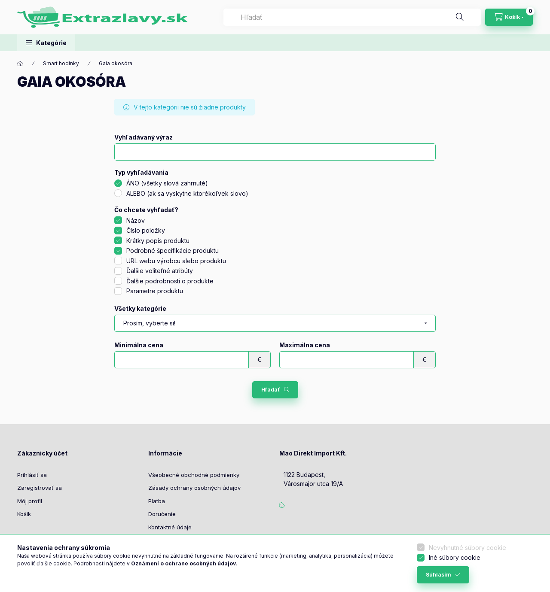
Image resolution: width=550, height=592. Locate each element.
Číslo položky (145, 230)
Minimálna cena (138, 345)
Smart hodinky (61, 63)
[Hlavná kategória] (20, 63)
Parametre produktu (154, 290)
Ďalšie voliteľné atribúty (159, 270)
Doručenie (162, 513)
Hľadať (270, 389)
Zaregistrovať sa (39, 487)
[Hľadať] (459, 17)
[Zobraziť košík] (509, 17)
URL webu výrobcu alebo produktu (176, 260)
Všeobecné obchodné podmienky (193, 474)
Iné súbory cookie (454, 557)
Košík (24, 513)
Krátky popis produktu (157, 240)
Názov (135, 220)
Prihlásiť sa (32, 474)
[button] (46, 42)
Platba (156, 501)
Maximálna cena (304, 345)
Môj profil (29, 501)
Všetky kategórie (140, 308)
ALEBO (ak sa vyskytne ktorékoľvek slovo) (187, 193)
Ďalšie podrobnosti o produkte (170, 281)
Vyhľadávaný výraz (143, 137)
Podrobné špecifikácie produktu (172, 250)
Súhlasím (438, 574)
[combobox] (352, 17)
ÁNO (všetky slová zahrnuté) (167, 183)
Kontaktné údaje (170, 527)
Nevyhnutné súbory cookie (467, 547)
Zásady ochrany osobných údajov (194, 487)
